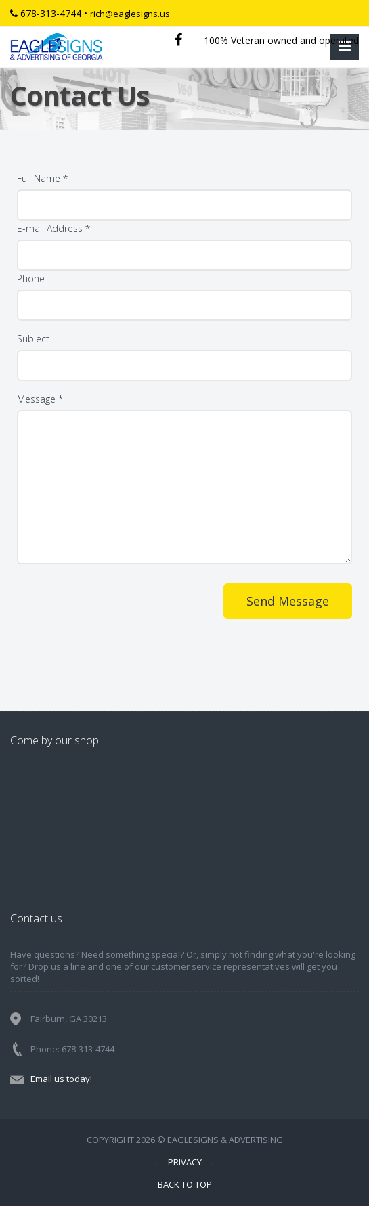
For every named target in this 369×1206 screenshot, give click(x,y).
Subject (33, 338)
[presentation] (120, 630)
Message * (40, 399)
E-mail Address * (53, 228)
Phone (31, 278)
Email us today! (61, 1079)
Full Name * (42, 178)
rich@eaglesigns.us (130, 13)
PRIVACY (185, 1162)
